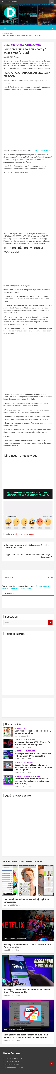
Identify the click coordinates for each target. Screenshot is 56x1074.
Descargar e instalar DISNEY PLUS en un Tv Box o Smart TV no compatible (33, 754)
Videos (38, 45)
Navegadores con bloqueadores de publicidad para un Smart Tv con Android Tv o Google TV (33, 767)
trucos (19, 534)
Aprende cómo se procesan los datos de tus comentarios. (26, 587)
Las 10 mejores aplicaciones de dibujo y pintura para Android (33, 732)
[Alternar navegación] (5, 27)
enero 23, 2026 (20, 772)
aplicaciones (9, 45)
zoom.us (6, 83)
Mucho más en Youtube (14, 1068)
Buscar (50, 622)
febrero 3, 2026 (20, 736)
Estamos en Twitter (12, 1061)
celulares (30, 776)
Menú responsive (51, 2)
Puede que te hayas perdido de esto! (22, 861)
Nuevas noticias (13, 724)
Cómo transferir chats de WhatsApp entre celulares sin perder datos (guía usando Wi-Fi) (32, 781)
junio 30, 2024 (8, 57)
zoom (32, 534)
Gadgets (29, 762)
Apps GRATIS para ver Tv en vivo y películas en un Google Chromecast (28, 556)
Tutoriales (30, 45)
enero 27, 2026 (20, 747)
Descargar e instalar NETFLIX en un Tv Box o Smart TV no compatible (32, 743)
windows (26, 534)
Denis (29, 736)
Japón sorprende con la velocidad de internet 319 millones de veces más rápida (28, 546)
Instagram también (12, 1065)
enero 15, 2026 (20, 786)
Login (51, 577)
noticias (20, 45)
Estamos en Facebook (13, 1058)
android (14, 534)
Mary (17, 57)
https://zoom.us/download (41, 150)
